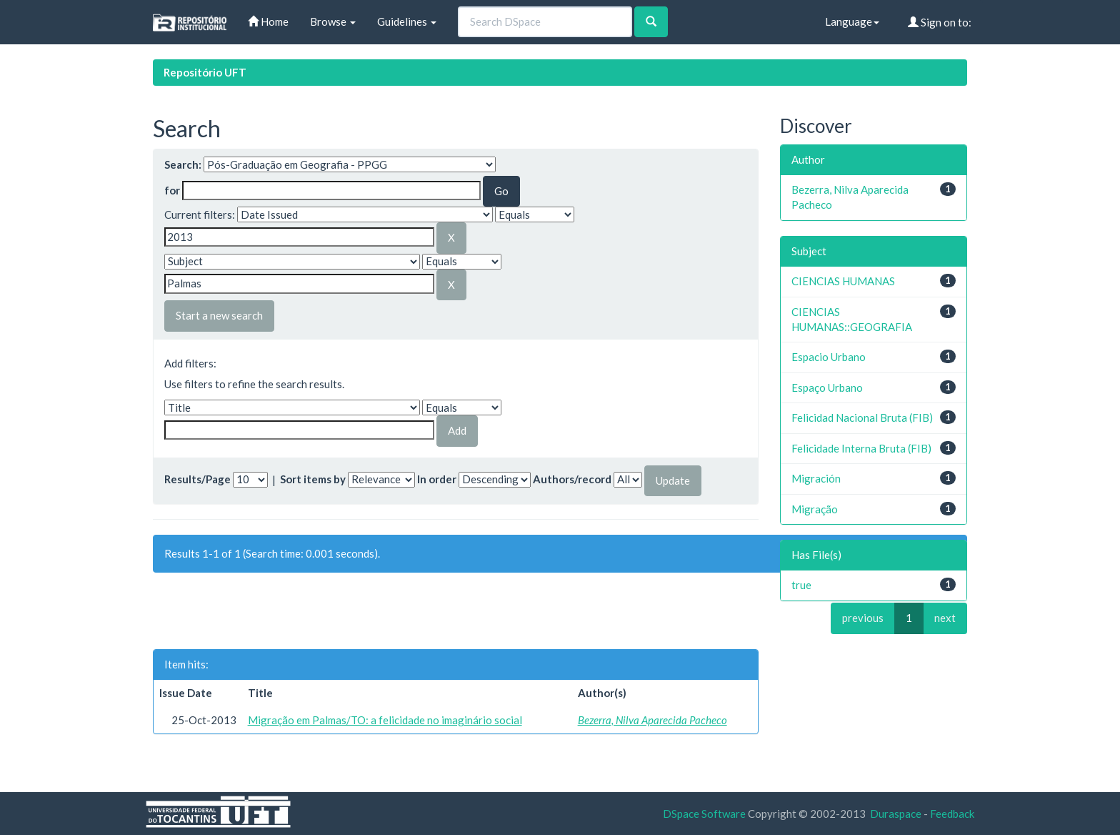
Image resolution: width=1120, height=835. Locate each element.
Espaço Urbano (827, 387)
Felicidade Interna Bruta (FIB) (861, 448)
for (172, 190)
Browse (333, 21)
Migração (814, 509)
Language (852, 21)
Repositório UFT (205, 72)
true (801, 584)
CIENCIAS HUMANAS (843, 281)
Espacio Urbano (828, 356)
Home (268, 21)
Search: (182, 164)
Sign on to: (939, 22)
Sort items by (313, 479)
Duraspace (895, 813)
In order (436, 479)
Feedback (952, 813)
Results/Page (197, 479)
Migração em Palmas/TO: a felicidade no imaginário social (385, 719)
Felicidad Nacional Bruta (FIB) (862, 417)
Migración (816, 478)
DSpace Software (704, 813)
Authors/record (572, 479)
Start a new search (219, 315)
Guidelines (406, 21)
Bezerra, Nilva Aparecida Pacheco (652, 719)
